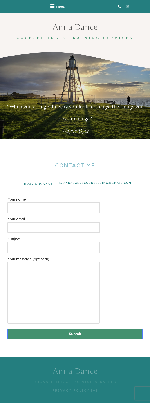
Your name (53, 203)
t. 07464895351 (36, 184)
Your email (53, 223)
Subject (53, 243)
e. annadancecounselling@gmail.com (95, 182)
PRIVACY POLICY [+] (75, 390)
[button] (57, 6)
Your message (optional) (53, 291)
